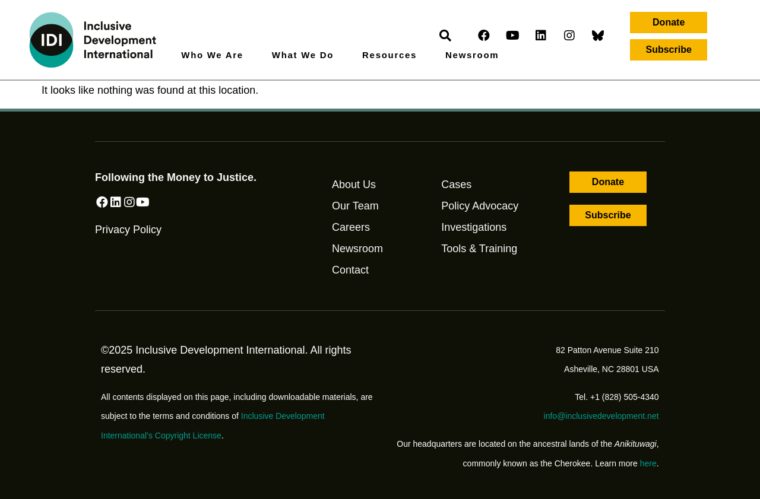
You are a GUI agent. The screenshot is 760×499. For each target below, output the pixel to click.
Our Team (355, 206)
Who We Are (215, 55)
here (648, 463)
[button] (668, 22)
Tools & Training (479, 249)
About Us (354, 184)
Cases (456, 184)
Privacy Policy (128, 244)
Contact (350, 270)
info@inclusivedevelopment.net (601, 416)
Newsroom (472, 55)
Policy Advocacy (479, 206)
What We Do (306, 55)
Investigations (473, 227)
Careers (351, 227)
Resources (392, 55)
